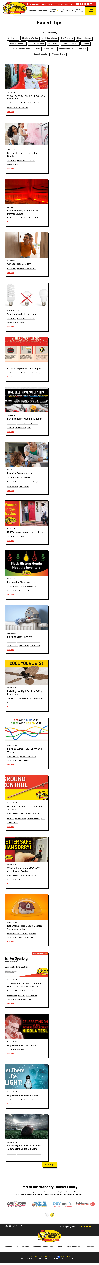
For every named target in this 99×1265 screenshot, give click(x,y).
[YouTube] (10, 1226)
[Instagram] (14, 1226)
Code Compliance (49, 38)
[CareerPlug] (6, 1226)
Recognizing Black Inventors (21, 582)
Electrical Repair (84, 38)
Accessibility (31, 1256)
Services (8, 1246)
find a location (48, 4)
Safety (37, 49)
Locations (90, 1246)
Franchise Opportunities (43, 1246)
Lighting (85, 43)
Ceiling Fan (13, 38)
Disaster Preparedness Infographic (24, 368)
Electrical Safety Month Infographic (24, 418)
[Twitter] (17, 1226)
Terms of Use (52, 1256)
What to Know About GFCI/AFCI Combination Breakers (23, 870)
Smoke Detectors (66, 49)
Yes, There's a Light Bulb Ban (21, 314)
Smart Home (49, 49)
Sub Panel (82, 49)
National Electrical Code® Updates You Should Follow (24, 927)
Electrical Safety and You (19, 473)
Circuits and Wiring (30, 38)
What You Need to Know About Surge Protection (26, 97)
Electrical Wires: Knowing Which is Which (24, 750)
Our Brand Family (74, 1246)
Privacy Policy (44, 1256)
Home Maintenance (69, 43)
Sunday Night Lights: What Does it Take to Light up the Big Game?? (24, 1147)
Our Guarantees (22, 1246)
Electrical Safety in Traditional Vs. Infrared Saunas (23, 212)
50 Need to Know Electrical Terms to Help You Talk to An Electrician (25, 985)
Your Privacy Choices (64, 1256)
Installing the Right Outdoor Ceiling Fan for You (25, 693)
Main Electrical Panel (21, 49)
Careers (60, 1246)
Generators (52, 43)
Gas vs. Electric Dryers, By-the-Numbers (22, 154)
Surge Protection (41, 54)
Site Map (37, 1256)
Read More (10, 111)
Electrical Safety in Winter (20, 636)
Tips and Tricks (58, 54)
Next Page (49, 1165)
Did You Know (67, 38)
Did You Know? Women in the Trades (25, 532)
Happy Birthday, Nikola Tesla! (21, 1045)
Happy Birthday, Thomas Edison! (23, 1095)
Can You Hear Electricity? (20, 263)
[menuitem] (33, 10)
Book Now (90, 11)
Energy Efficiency (17, 43)
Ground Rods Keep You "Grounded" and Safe (25, 808)
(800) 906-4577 (84, 4)
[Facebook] (21, 1226)
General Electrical (36, 43)
